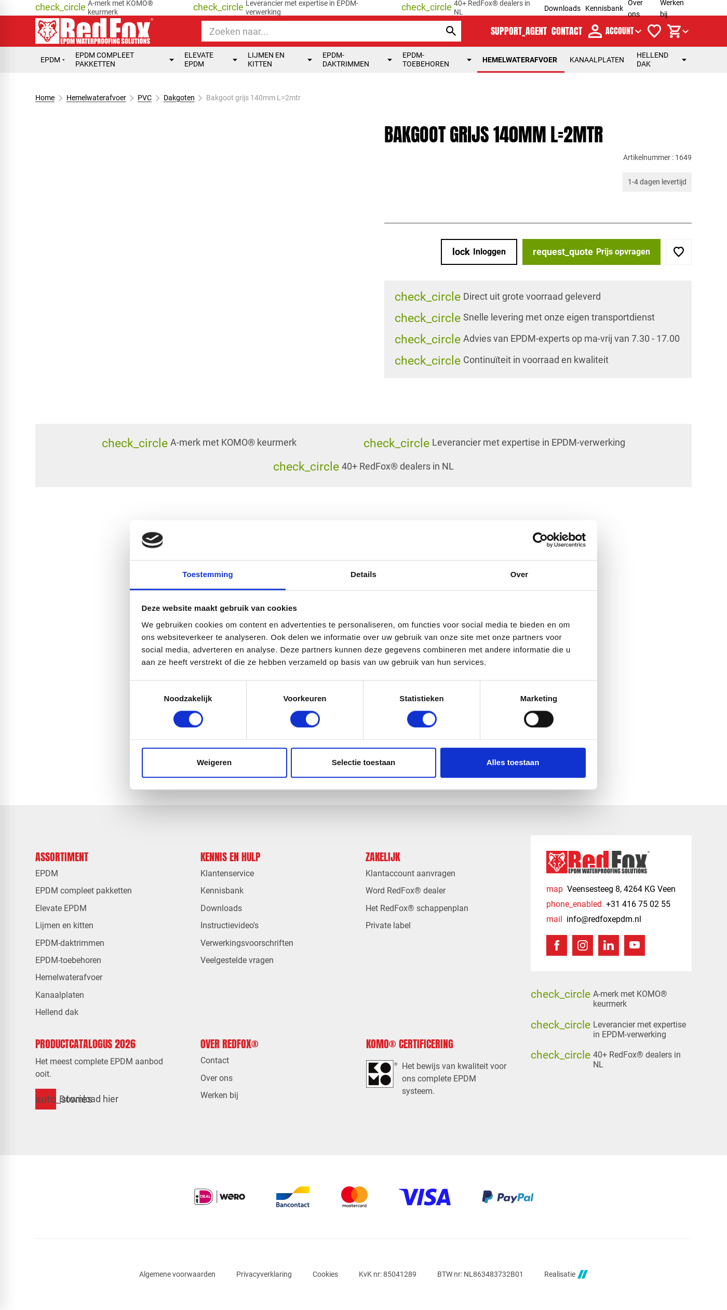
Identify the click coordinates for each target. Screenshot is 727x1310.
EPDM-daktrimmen (357, 59)
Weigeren (214, 762)
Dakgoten (179, 97)
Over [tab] (519, 574)
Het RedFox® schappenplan (417, 908)
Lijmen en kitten (280, 59)
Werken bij (219, 1095)
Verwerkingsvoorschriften (246, 943)
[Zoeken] (311, 31)
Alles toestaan (513, 762)
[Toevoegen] (679, 252)
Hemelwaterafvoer (519, 60)
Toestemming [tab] (207, 574)
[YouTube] (634, 945)
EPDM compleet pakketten (124, 59)
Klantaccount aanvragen (410, 873)
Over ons (216, 1078)
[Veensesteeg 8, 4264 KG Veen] (611, 889)
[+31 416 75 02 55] (608, 904)
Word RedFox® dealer (406, 890)
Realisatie (566, 1274)
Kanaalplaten (597, 60)
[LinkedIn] (608, 945)
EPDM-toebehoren (437, 59)
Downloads (562, 8)
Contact (214, 1060)
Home (45, 97)
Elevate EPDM (210, 59)
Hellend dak (661, 59)
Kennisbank (604, 8)
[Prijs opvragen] (591, 252)
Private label (388, 925)
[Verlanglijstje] (654, 31)
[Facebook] (556, 945)
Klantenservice (227, 873)
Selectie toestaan (364, 762)
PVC (145, 97)
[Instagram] (582, 945)
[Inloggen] (479, 252)
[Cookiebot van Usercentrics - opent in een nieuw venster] (540, 540)
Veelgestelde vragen (237, 960)
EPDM (53, 60)
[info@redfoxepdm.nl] (593, 919)
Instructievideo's (229, 925)
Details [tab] (363, 574)
